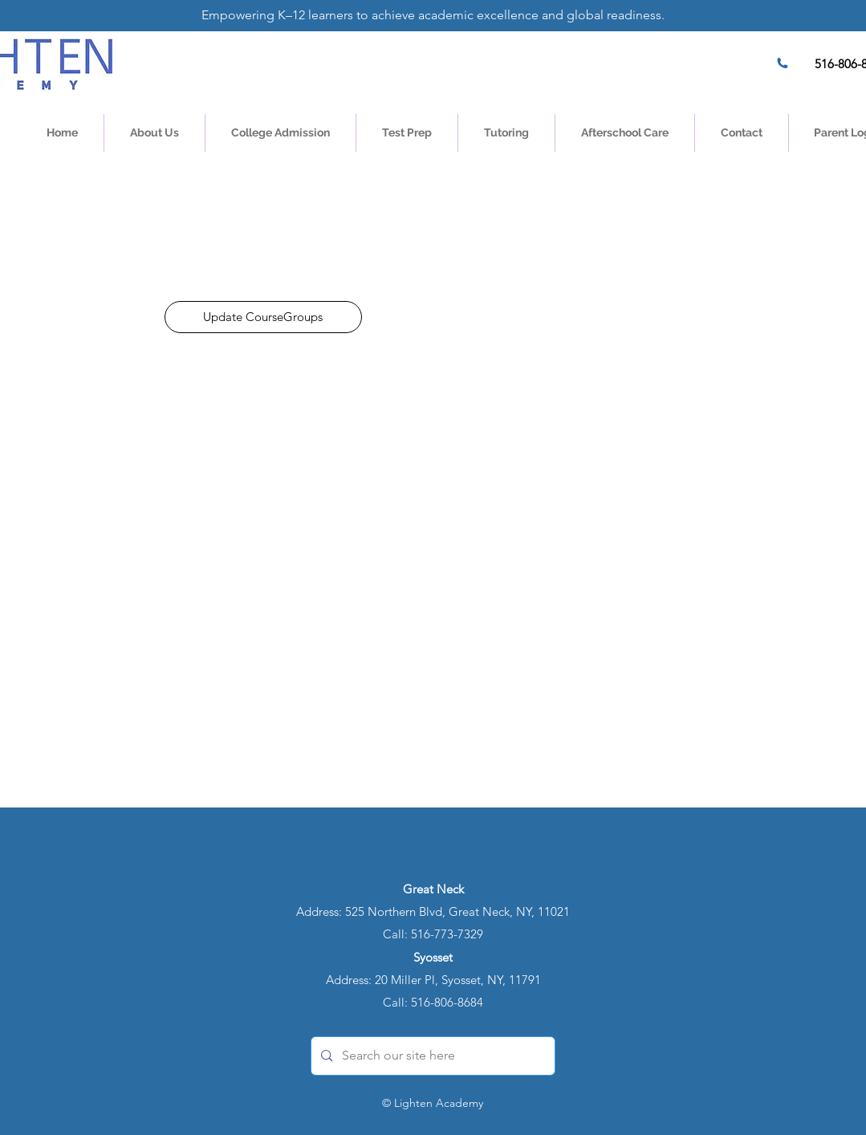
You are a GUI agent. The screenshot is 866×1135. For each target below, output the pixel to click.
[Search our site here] (431, 1056)
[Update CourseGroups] (263, 317)
